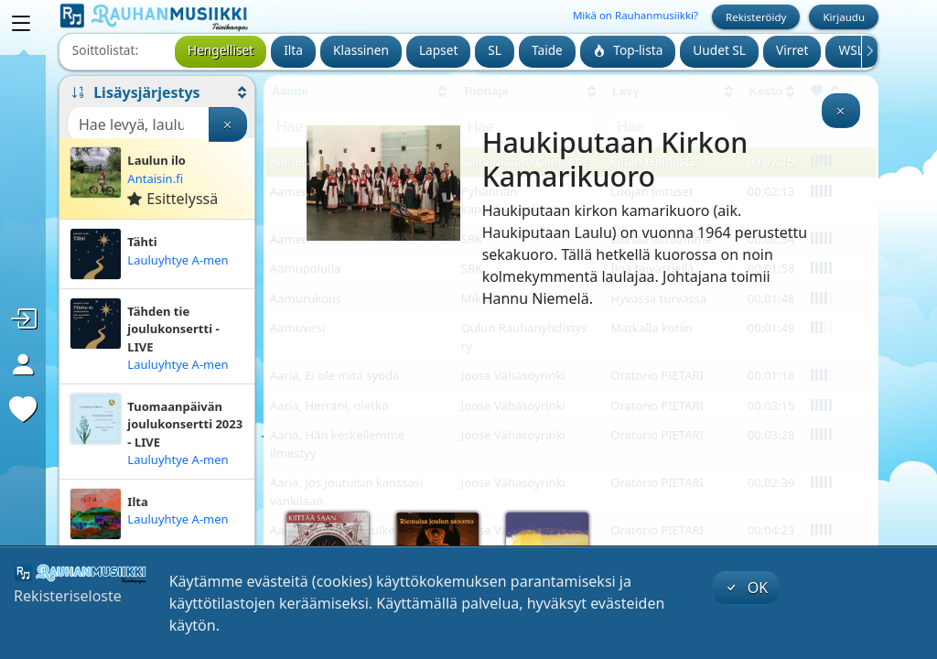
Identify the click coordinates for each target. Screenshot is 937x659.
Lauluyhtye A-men (177, 260)
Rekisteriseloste (68, 596)
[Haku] (138, 124)
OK (746, 588)
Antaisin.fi (155, 178)
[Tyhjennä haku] (228, 124)
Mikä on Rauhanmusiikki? (635, 15)
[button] (156, 92)
